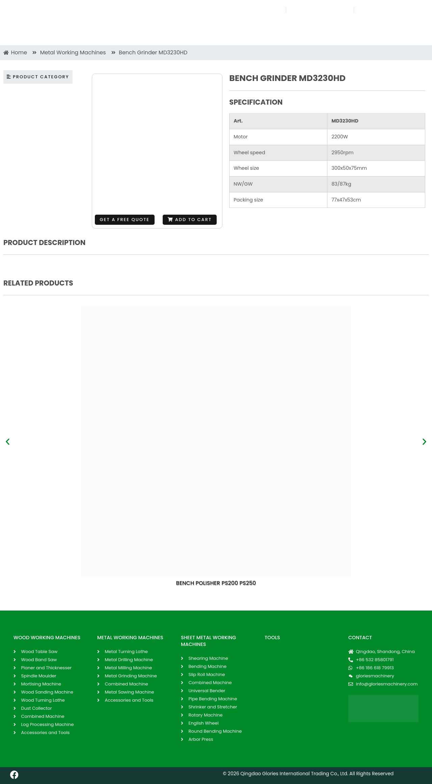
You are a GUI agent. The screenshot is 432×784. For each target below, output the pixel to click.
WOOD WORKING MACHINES (47, 637)
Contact (360, 637)
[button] (190, 220)
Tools (272, 637)
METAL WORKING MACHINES (130, 637)
